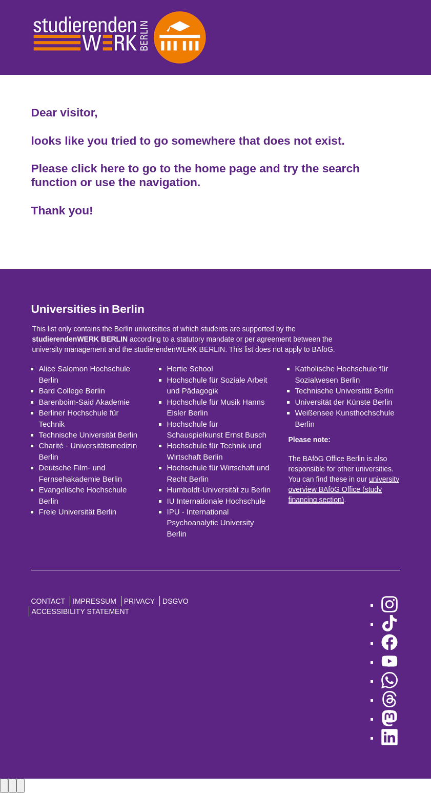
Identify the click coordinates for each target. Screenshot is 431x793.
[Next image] (12, 785)
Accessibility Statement (81, 611)
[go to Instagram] (389, 605)
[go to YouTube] (389, 662)
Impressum (94, 601)
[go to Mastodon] (389, 719)
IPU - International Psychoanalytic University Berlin (210, 522)
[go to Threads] (389, 700)
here (112, 168)
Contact (48, 601)
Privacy (139, 601)
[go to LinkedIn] (389, 737)
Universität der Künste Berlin (344, 402)
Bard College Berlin (72, 390)
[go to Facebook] (389, 643)
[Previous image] (4, 785)
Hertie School (190, 368)
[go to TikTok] (389, 624)
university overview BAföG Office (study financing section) (344, 489)
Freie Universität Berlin (78, 511)
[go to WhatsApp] (389, 681)
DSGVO (175, 601)
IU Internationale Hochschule (216, 501)
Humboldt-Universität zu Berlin (219, 489)
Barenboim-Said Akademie (84, 402)
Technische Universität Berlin (88, 434)
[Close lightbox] (20, 785)
